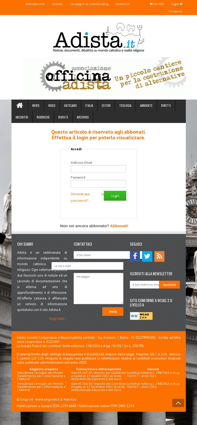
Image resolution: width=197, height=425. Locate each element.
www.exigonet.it (47, 399)
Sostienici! (119, 4)
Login (176, 4)
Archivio (83, 117)
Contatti (50, 4)
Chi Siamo (174, 12)
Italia (89, 105)
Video (51, 105)
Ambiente (146, 105)
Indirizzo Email (81, 163)
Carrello (154, 4)
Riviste (63, 117)
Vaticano (70, 105)
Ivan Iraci (70, 399)
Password (78, 177)
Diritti (166, 105)
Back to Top (178, 403)
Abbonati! (119, 226)
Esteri (106, 105)
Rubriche (43, 117)
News (36, 105)
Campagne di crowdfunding (84, 4)
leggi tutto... (58, 319)
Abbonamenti (26, 4)
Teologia (125, 105)
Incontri (22, 117)
